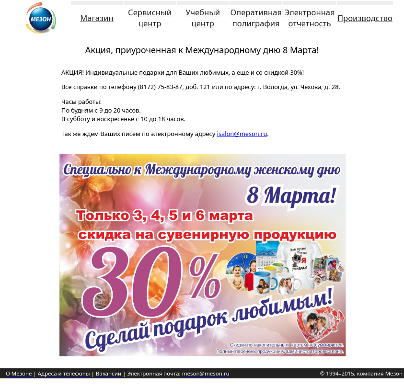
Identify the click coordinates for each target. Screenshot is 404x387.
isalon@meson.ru (242, 133)
